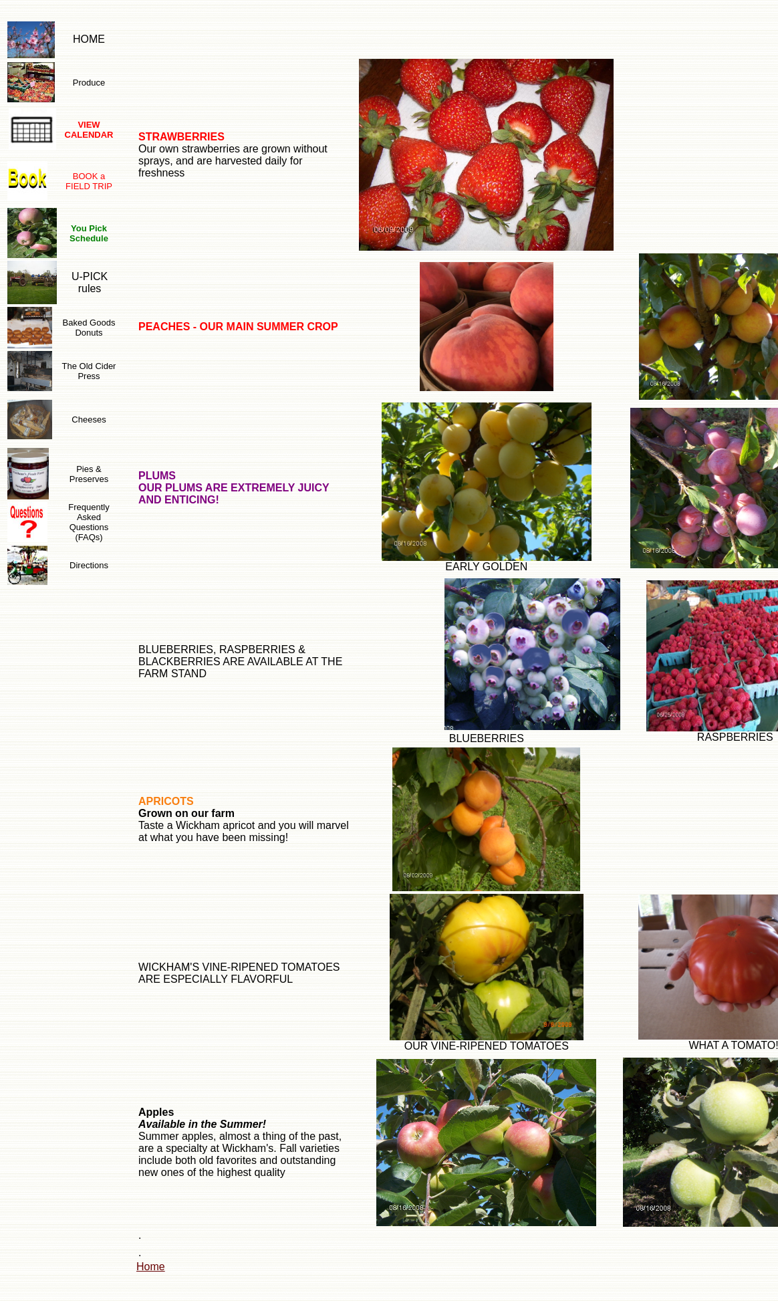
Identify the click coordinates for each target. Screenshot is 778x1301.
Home (150, 1266)
